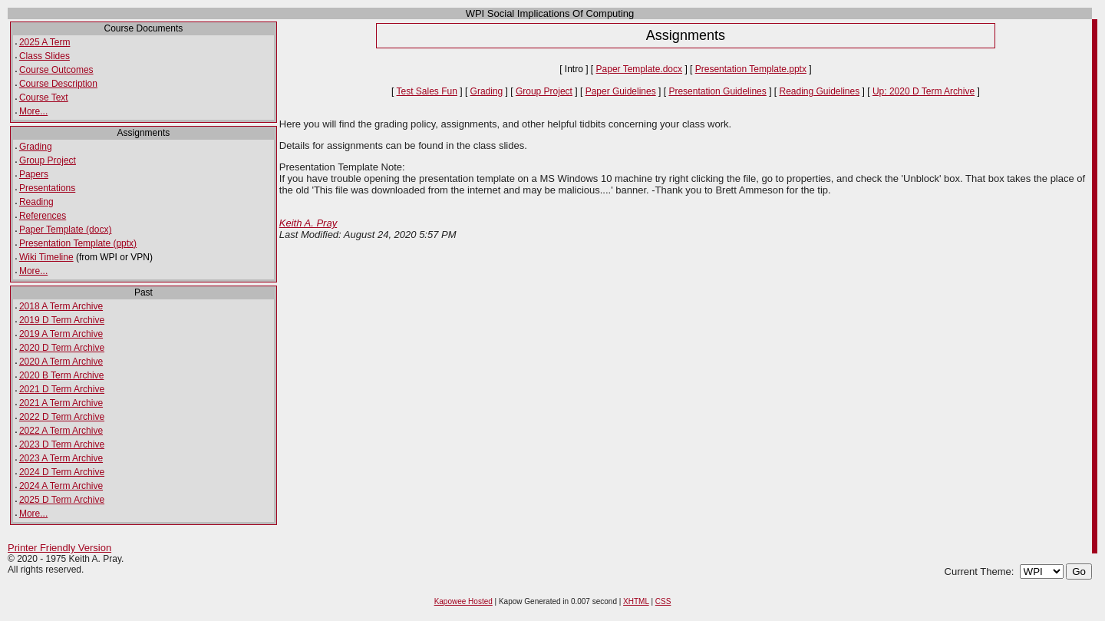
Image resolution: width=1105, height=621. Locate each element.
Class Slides (44, 56)
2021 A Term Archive (61, 403)
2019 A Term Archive (61, 334)
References (42, 215)
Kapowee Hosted (463, 601)
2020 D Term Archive (61, 347)
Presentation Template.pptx (750, 69)
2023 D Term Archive (61, 444)
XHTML (636, 601)
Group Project (47, 160)
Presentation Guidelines (717, 91)
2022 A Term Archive (61, 430)
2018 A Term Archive (61, 306)
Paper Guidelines (620, 91)
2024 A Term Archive (61, 486)
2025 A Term (45, 42)
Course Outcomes (56, 69)
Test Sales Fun (427, 91)
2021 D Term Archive (61, 389)
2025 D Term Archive (61, 499)
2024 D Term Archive (61, 472)
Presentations (47, 188)
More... (33, 111)
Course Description (58, 83)
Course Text (43, 97)
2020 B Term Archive (61, 375)
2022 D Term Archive (61, 416)
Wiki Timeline (46, 257)
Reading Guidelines (819, 91)
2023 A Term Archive (61, 458)
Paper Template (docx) (65, 229)
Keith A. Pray (308, 223)
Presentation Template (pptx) (78, 243)
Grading (35, 146)
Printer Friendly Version (59, 547)
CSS (663, 601)
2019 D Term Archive (61, 320)
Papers (33, 174)
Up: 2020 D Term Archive (923, 91)
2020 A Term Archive (61, 361)
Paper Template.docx (639, 69)
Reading (36, 202)
